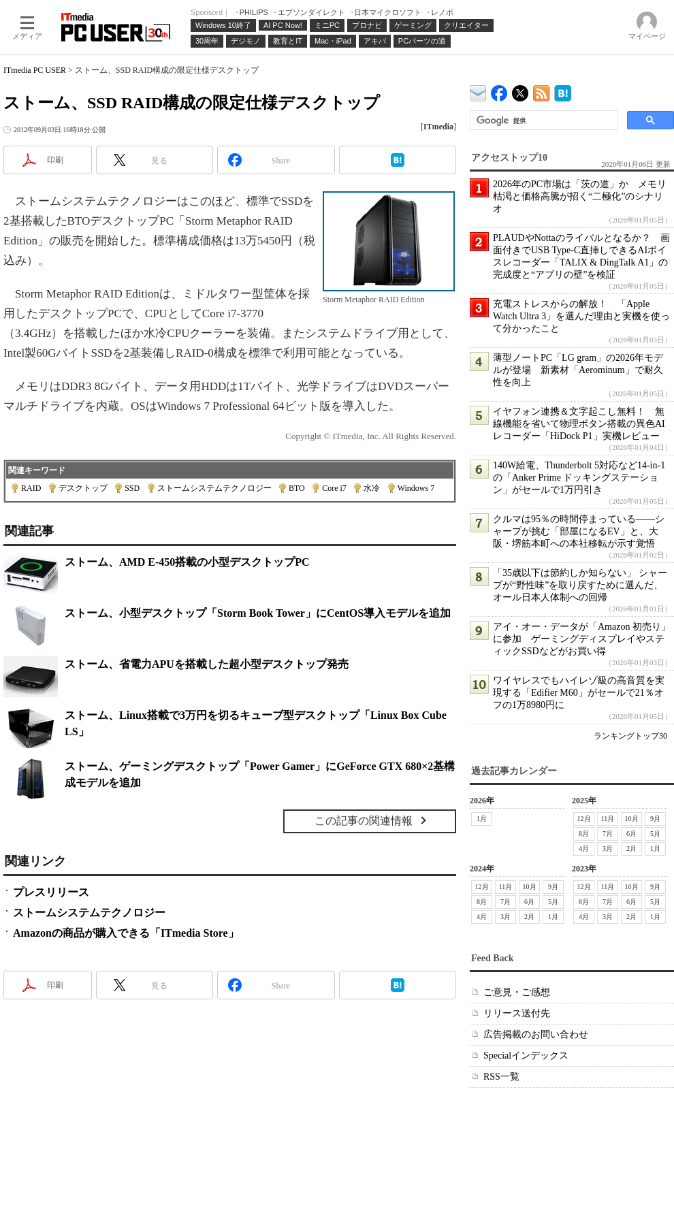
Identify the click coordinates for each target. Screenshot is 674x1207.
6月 (631, 833)
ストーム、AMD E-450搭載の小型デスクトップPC (187, 562)
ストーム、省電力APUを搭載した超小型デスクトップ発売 (207, 664)
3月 (608, 848)
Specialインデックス (525, 1055)
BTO (297, 488)
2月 (631, 848)
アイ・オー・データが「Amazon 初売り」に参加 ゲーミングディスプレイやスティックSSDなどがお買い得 (582, 639)
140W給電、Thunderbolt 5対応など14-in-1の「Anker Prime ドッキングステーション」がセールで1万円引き (579, 477)
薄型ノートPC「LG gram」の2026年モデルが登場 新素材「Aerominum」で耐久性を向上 (578, 370)
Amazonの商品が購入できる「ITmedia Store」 (126, 933)
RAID (31, 488)
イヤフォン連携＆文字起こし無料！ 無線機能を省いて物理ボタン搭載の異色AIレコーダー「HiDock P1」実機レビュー (579, 423)
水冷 (372, 488)
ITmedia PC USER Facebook (499, 90)
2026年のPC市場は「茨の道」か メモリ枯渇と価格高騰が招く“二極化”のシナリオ (580, 196)
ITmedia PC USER (34, 70)
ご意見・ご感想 (516, 992)
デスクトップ (83, 488)
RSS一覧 (501, 1077)
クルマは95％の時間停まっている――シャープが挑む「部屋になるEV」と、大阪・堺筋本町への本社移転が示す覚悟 (578, 531)
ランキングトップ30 (630, 736)
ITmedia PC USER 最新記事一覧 (541, 91)
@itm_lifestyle (520, 90)
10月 (632, 818)
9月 (655, 818)
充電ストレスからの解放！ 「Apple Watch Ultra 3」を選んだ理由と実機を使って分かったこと (581, 316)
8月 (584, 833)
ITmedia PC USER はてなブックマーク (562, 91)
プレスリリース (51, 892)
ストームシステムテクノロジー (214, 488)
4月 (584, 848)
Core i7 (334, 488)
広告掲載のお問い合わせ (535, 1034)
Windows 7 (416, 488)
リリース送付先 (516, 1013)
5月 (655, 833)
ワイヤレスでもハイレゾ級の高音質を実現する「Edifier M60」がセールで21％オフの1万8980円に (578, 692)
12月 (584, 818)
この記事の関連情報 (364, 820)
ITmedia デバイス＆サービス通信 (478, 91)
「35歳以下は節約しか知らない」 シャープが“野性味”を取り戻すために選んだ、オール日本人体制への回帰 (580, 585)
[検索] (542, 120)
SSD (132, 488)
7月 (608, 833)
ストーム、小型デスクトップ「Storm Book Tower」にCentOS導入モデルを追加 (258, 613)
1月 (482, 818)
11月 (608, 818)
